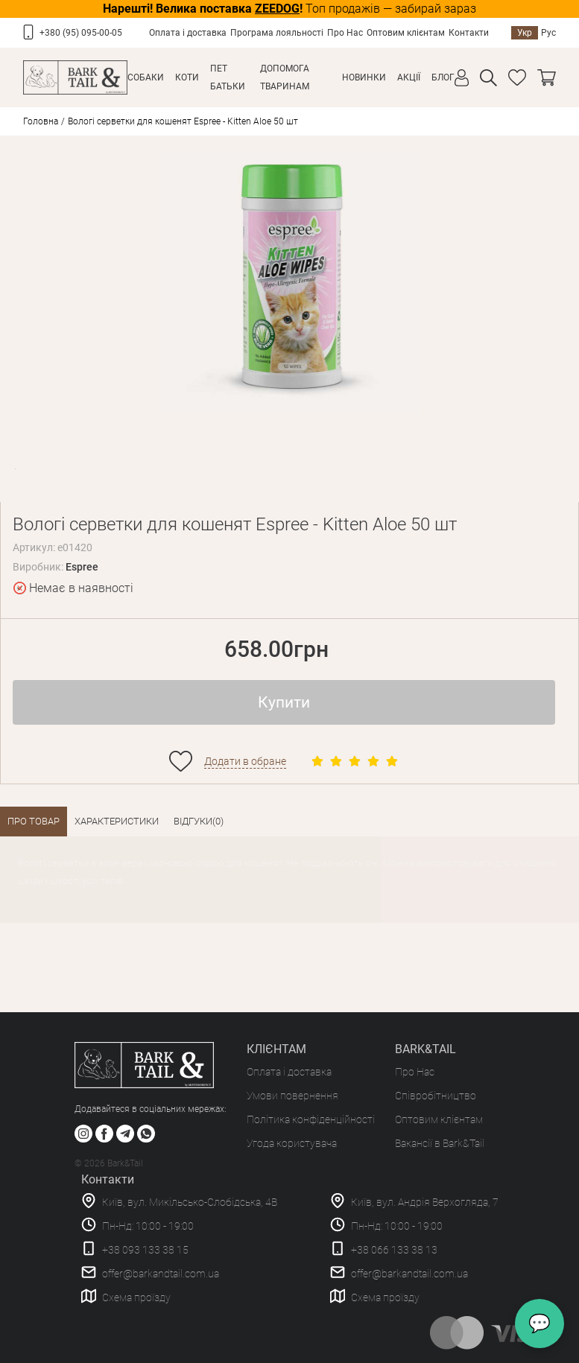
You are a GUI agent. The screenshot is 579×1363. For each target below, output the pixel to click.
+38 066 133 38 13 (394, 1250)
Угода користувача (292, 1143)
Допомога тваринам (284, 77)
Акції (408, 77)
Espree (82, 567)
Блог (443, 77)
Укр (524, 33)
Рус (548, 33)
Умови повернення (292, 1096)
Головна (40, 121)
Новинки (364, 77)
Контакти (469, 33)
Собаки (145, 77)
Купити (284, 702)
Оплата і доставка (188, 33)
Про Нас (345, 33)
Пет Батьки (227, 77)
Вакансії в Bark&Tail (439, 1143)
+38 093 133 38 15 (145, 1250)
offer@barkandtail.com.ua (160, 1274)
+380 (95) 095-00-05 (80, 33)
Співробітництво (435, 1096)
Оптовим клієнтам (406, 33)
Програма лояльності (276, 33)
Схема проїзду (136, 1297)
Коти (187, 77)
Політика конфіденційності (311, 1119)
